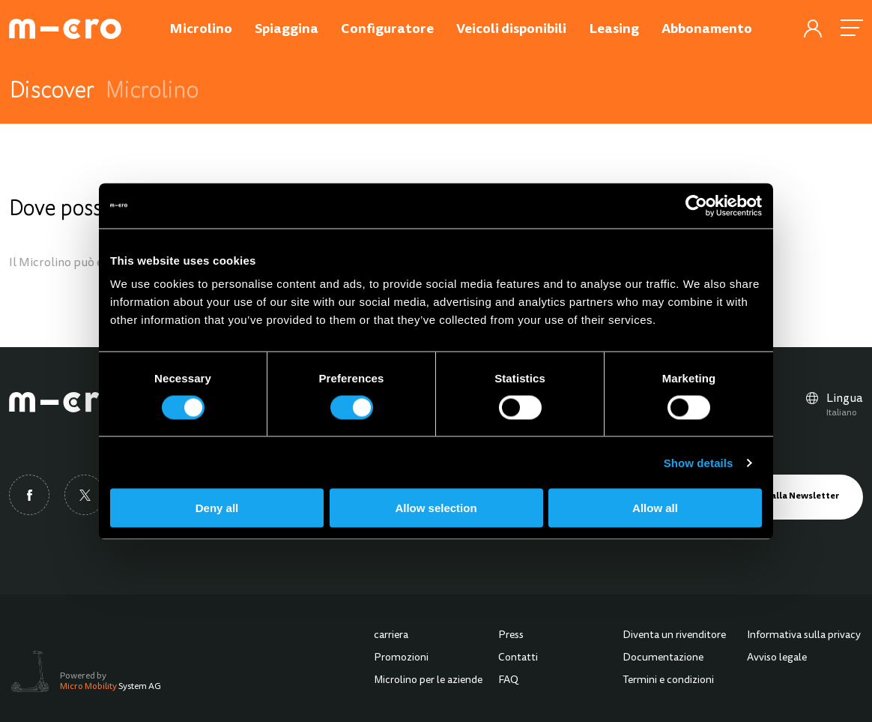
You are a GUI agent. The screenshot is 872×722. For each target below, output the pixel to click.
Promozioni (401, 658)
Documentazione (663, 658)
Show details (698, 462)
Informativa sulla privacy (804, 636)
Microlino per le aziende (428, 681)
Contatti (518, 658)
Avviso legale (777, 658)
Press (511, 636)
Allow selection (435, 508)
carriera (391, 636)
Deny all (217, 508)
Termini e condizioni (668, 681)
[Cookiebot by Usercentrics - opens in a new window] (696, 205)
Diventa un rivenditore (674, 636)
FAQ (508, 681)
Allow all (655, 508)
